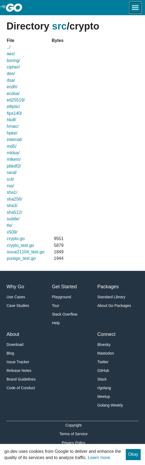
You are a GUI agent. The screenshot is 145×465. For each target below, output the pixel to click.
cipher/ (13, 67)
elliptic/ (13, 106)
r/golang (104, 388)
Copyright (73, 425)
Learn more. (99, 457)
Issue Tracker (18, 362)
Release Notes (19, 370)
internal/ (14, 139)
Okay (133, 454)
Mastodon (105, 353)
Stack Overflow (65, 314)
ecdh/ (12, 86)
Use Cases (16, 297)
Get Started (64, 286)
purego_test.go (21, 258)
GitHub (103, 370)
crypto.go (16, 238)
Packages (108, 286)
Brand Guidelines (21, 379)
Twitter (102, 362)
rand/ (12, 172)
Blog (10, 353)
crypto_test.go (20, 245)
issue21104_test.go (25, 252)
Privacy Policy (73, 443)
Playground (61, 297)
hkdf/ (11, 119)
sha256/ (14, 199)
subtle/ (13, 219)
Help (56, 323)
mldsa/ (13, 152)
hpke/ (12, 133)
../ (8, 47)
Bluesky (104, 344)
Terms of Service (73, 434)
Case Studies (18, 305)
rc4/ (10, 179)
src (59, 26)
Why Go (15, 286)
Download (15, 344)
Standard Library (111, 297)
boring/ (13, 60)
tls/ (9, 225)
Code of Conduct (21, 388)
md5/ (12, 146)
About (13, 334)
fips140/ (14, 113)
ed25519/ (16, 100)
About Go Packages (114, 305)
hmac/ (13, 126)
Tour (55, 305)
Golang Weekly (110, 405)
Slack (102, 379)
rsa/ (10, 186)
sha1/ (12, 192)
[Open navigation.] (135, 7)
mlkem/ (14, 159)
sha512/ (14, 212)
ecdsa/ (13, 93)
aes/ (11, 53)
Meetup (103, 396)
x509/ (12, 232)
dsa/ (11, 80)
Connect (106, 334)
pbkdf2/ (14, 166)
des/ (11, 73)
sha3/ (12, 205)
